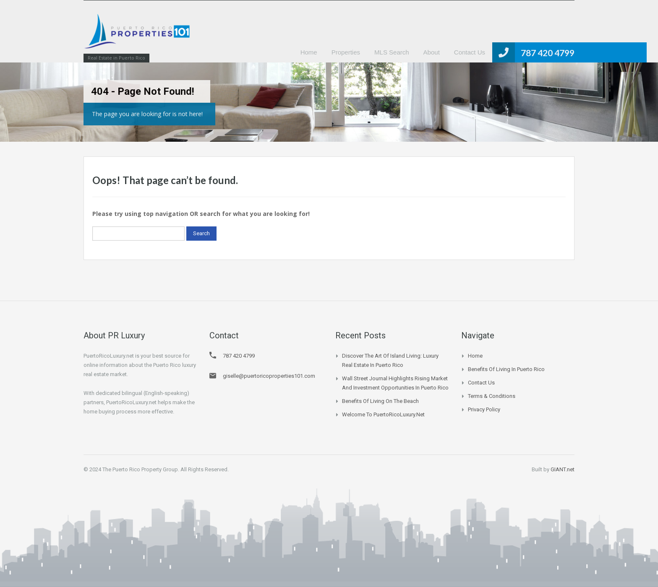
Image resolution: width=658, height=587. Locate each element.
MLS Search (391, 52)
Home (308, 52)
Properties (346, 52)
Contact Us (469, 52)
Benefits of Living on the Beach (380, 401)
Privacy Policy (484, 409)
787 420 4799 (547, 52)
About (431, 52)
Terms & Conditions (491, 396)
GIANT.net (562, 469)
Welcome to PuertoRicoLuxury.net (383, 414)
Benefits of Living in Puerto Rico (506, 369)
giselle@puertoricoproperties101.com (269, 376)
